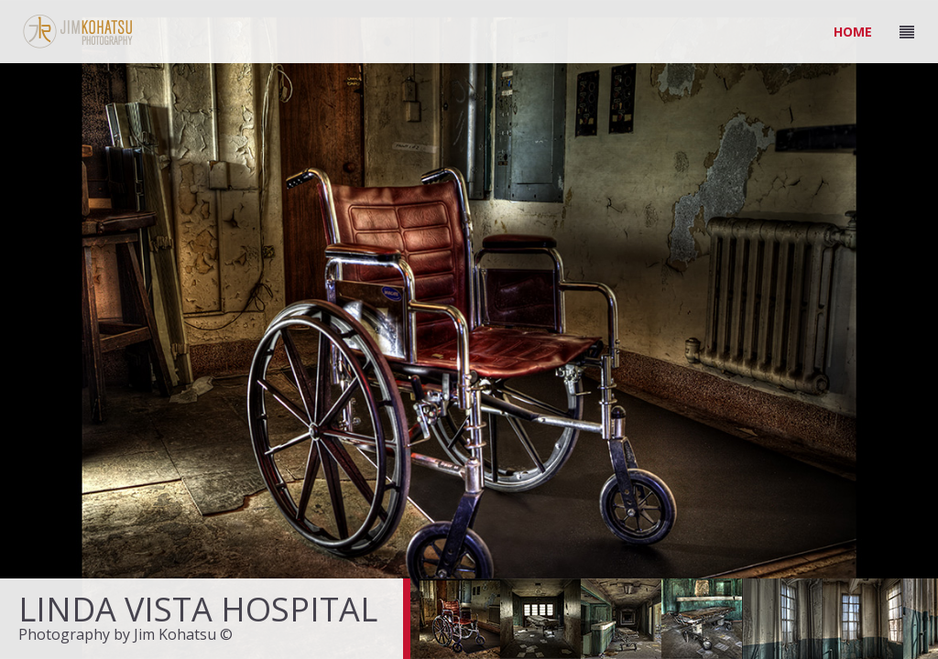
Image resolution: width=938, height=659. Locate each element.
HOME (853, 31)
